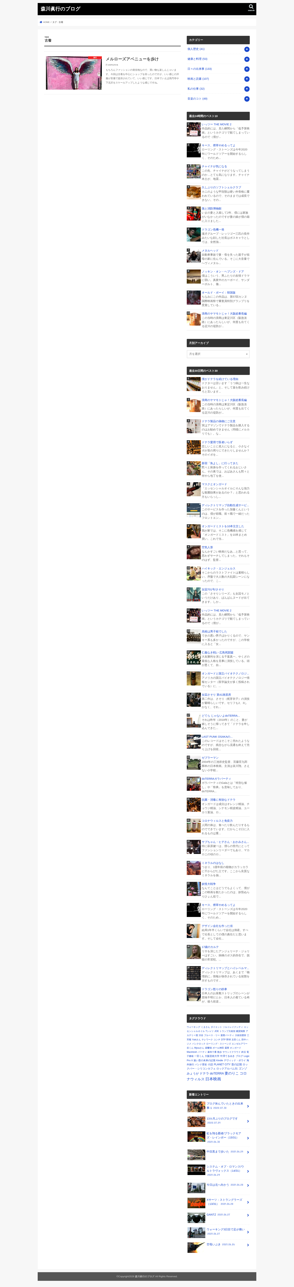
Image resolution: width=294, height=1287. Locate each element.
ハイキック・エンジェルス (219, 568)
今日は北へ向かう (216, 1186)
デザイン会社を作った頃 (217, 925)
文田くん (236, 1039)
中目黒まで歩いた (216, 1153)
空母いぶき (212, 1245)
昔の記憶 (236, 1064)
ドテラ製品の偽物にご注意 (219, 421)
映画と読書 (198, 78)
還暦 (227, 1048)
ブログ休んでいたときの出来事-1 (215, 1107)
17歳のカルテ (210, 946)
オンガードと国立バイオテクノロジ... (225, 673)
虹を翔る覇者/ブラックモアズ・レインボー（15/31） (214, 1137)
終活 (243, 1052)
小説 (210, 1064)
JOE (216, 1031)
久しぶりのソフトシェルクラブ (221, 187)
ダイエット (216, 1027)
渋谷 (201, 1035)
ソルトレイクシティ (233, 1027)
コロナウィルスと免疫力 (217, 820)
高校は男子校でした (214, 631)
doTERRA (217, 1073)
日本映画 (213, 1079)
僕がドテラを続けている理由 (220, 379)
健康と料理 (197, 58)
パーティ (202, 1052)
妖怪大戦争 (209, 883)
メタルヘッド (210, 250)
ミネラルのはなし (213, 862)
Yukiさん (196, 1039)
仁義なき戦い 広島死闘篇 (217, 652)
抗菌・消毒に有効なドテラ (219, 799)
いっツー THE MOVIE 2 (216, 124)
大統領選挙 (240, 1035)
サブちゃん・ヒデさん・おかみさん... (225, 841)
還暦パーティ (227, 1035)
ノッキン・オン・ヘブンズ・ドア (223, 271)
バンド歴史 (201, 1064)
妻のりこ (232, 1073)
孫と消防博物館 (211, 208)
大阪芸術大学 (212, 1056)
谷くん (190, 1048)
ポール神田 (218, 1048)
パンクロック (199, 1043)
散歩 (219, 1052)
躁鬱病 (208, 1048)
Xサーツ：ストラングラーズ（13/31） (215, 1203)
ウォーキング (193, 1027)
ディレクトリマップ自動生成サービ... (225, 505)
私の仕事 (196, 88)
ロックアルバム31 (227, 1068)
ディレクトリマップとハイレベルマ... (225, 968)
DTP (223, 1039)
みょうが (193, 1073)
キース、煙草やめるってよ (219, 145)
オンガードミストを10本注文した (223, 526)
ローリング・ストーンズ (218, 1043)
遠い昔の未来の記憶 (204, 1060)
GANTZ (209, 1216)
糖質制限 (240, 1031)
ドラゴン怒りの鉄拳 (214, 989)
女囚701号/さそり (213, 589)
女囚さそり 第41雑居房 (216, 694)
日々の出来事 (200, 68)
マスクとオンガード (214, 484)
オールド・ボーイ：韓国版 (219, 292)
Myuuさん (199, 1048)
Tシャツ (210, 1031)
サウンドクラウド (232, 1052)
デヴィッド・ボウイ (235, 1060)
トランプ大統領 (227, 1031)
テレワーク (207, 1039)
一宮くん (199, 1056)
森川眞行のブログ (60, 8)
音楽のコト (197, 98)
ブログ (239, 1056)
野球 (228, 1039)
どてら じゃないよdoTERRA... (221, 715)
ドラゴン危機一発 (213, 229)
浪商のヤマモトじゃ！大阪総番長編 (224, 313)
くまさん (205, 1027)
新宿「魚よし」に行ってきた (220, 463)
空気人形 (207, 547)
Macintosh (192, 1052)
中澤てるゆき (227, 1056)
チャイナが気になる (214, 166)
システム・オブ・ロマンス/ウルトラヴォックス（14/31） (216, 1171)
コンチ (217, 1039)
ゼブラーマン (210, 757)
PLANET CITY (222, 1064)
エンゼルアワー (240, 1043)
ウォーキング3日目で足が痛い (216, 1232)
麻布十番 (212, 1052)
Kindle (219, 1060)
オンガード (235, 1048)
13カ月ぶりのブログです (213, 1122)
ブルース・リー (212, 1035)
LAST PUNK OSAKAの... (217, 736)
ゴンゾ (242, 1068)
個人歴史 (196, 48)
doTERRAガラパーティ (216, 778)
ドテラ (204, 1073)
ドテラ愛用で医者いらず (217, 442)
